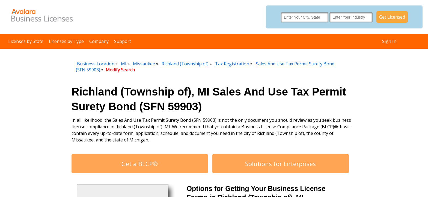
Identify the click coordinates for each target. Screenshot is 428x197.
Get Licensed (392, 17)
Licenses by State (25, 41)
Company (99, 41)
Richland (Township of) (185, 64)
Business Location (95, 64)
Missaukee (144, 64)
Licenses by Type (66, 41)
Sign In (389, 41)
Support (122, 41)
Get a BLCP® (139, 164)
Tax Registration (232, 64)
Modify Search (120, 70)
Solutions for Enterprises (280, 164)
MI (123, 64)
